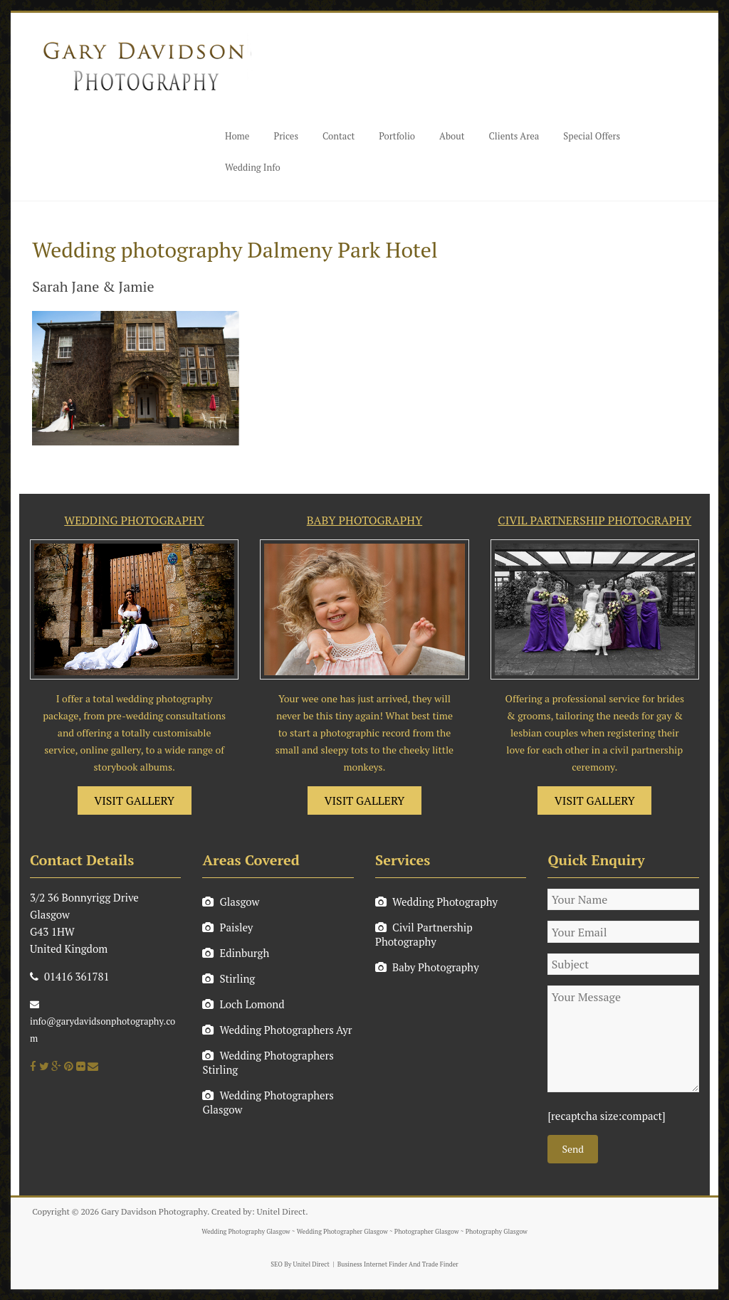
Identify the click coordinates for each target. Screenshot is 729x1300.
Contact (338, 136)
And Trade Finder (432, 1264)
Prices (285, 136)
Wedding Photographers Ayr (277, 1029)
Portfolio (397, 136)
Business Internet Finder (372, 1264)
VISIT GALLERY (134, 800)
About (451, 136)
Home (237, 136)
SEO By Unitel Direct (300, 1264)
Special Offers (591, 136)
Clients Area (514, 136)
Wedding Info (252, 167)
